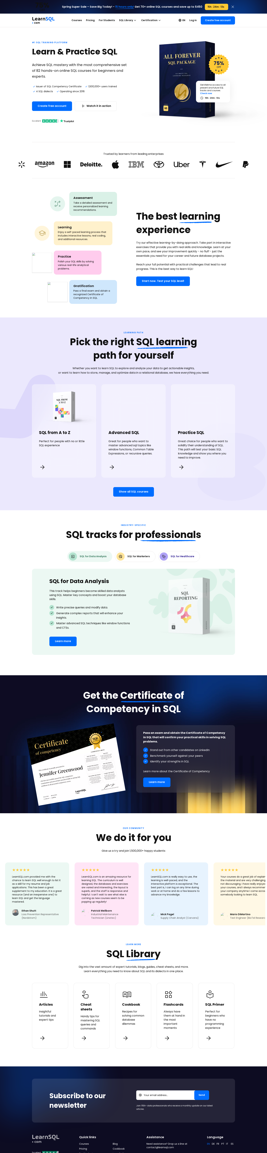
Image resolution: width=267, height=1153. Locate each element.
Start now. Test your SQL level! (163, 281)
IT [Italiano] (227, 1142)
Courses (77, 20)
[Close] (232, 6)
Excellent (53, 121)
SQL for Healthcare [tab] (177, 555)
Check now (206, 93)
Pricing (90, 20)
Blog (115, 1142)
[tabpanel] (133, 611)
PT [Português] (222, 1142)
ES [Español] (232, 1142)
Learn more (63, 640)
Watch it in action (95, 106)
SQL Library (128, 20)
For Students (107, 20)
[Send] (201, 1094)
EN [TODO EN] (181, 20)
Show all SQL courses (133, 491)
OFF (219, 64)
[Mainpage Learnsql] (43, 18)
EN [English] (208, 1142)
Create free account (218, 20)
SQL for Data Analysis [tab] (88, 555)
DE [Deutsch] (213, 1142)
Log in (193, 20)
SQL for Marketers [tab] (133, 555)
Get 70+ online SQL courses (154, 7)
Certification (151, 20)
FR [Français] (218, 1142)
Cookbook (119, 1147)
